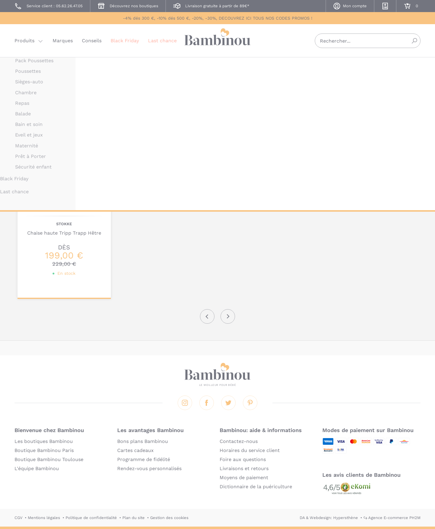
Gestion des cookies (169, 517)
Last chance (162, 40)
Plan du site (133, 517)
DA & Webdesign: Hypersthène (329, 517)
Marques (63, 40)
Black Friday (125, 40)
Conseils (92, 40)
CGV (18, 517)
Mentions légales (44, 517)
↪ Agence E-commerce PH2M (391, 517)
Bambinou (217, 40)
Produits (24, 40)
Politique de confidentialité (91, 517)
